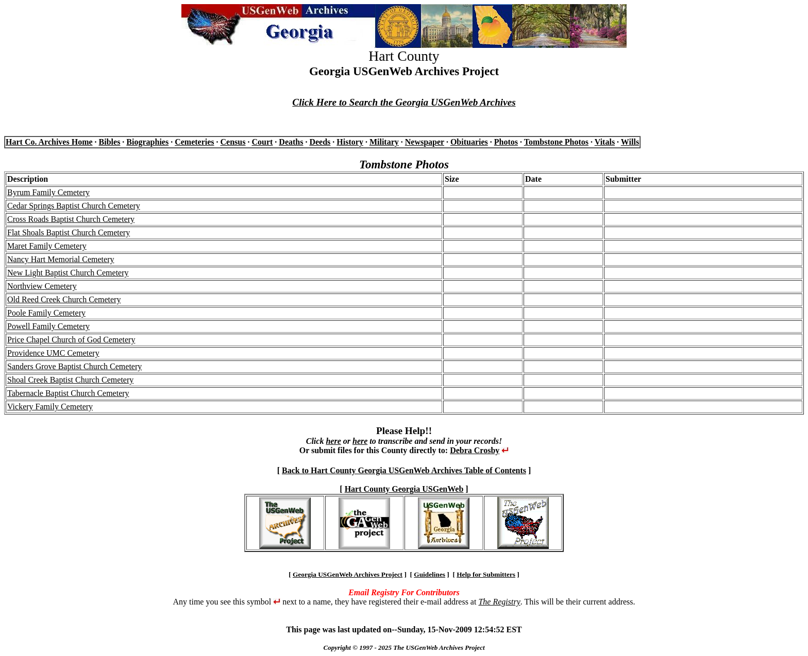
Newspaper (424, 141)
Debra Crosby (474, 450)
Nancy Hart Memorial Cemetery (60, 259)
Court (262, 141)
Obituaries (469, 141)
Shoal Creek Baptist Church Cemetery (70, 379)
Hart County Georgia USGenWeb (404, 489)
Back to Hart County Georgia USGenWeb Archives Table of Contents (404, 470)
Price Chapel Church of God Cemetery (71, 339)
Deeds (319, 141)
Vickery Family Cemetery (50, 406)
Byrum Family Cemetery (48, 192)
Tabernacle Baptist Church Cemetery (68, 393)
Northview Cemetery (42, 286)
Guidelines (429, 574)
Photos (506, 141)
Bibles (110, 141)
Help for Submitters (486, 574)
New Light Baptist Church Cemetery (68, 272)
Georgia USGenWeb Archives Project (347, 574)
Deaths (291, 141)
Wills (630, 141)
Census (233, 141)
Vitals (605, 141)
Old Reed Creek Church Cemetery (64, 299)
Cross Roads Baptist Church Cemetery (70, 219)
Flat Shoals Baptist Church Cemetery (68, 232)
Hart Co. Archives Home (49, 141)
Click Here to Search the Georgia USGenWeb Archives (403, 102)
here (333, 441)
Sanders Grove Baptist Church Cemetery (74, 366)
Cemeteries (194, 141)
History (349, 141)
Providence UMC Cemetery (53, 353)
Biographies (147, 141)
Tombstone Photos (556, 141)
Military (384, 141)
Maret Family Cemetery (47, 245)
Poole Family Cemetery (46, 312)
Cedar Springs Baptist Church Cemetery (73, 205)
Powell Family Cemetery (48, 326)
